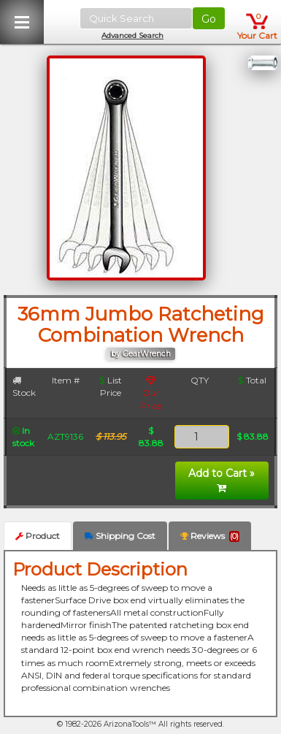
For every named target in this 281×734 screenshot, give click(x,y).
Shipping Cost (120, 535)
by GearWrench (141, 354)
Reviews (209, 536)
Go (208, 19)
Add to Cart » (221, 480)
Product (37, 535)
